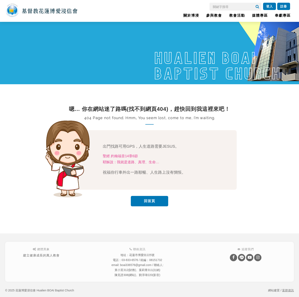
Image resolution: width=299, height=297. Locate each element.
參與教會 (214, 15)
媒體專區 (260, 15)
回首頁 (149, 201)
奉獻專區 (283, 15)
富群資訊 (288, 290)
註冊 (283, 6)
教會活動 (237, 15)
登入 (269, 6)
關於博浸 (191, 15)
